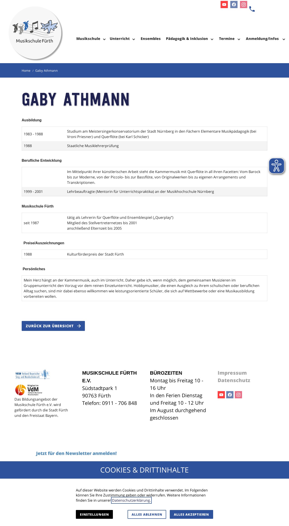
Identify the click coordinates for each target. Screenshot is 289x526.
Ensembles (151, 38)
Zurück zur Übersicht (50, 325)
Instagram (238, 394)
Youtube (221, 394)
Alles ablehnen (147, 514)
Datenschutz (234, 380)
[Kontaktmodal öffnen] (252, 9)
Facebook (229, 394)
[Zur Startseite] (36, 22)
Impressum (232, 372)
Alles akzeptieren (191, 514)
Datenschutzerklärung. (131, 500)
